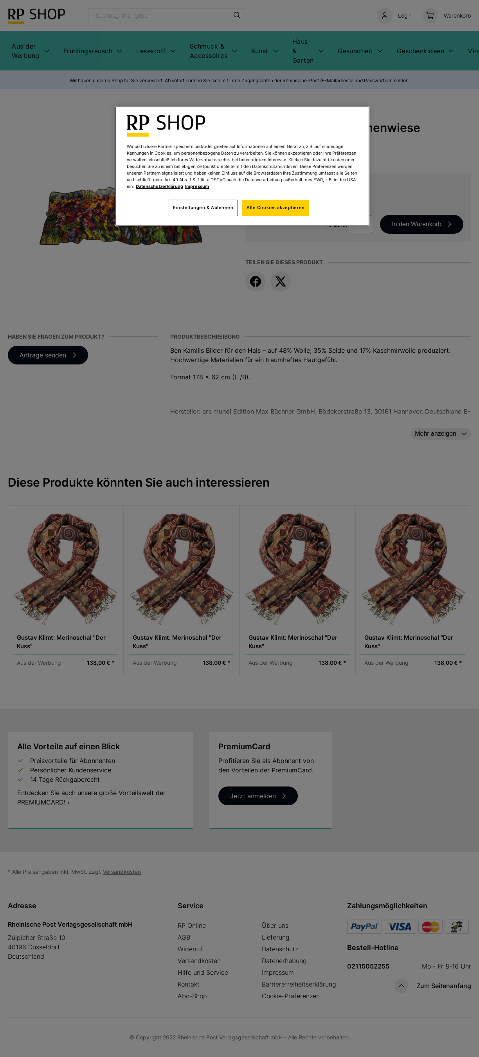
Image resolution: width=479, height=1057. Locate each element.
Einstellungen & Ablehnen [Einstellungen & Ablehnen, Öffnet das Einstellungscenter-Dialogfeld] (203, 207)
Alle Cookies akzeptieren (276, 207)
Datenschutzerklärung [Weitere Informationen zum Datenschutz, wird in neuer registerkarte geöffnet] (159, 186)
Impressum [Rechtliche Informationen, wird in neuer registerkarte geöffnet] (197, 186)
